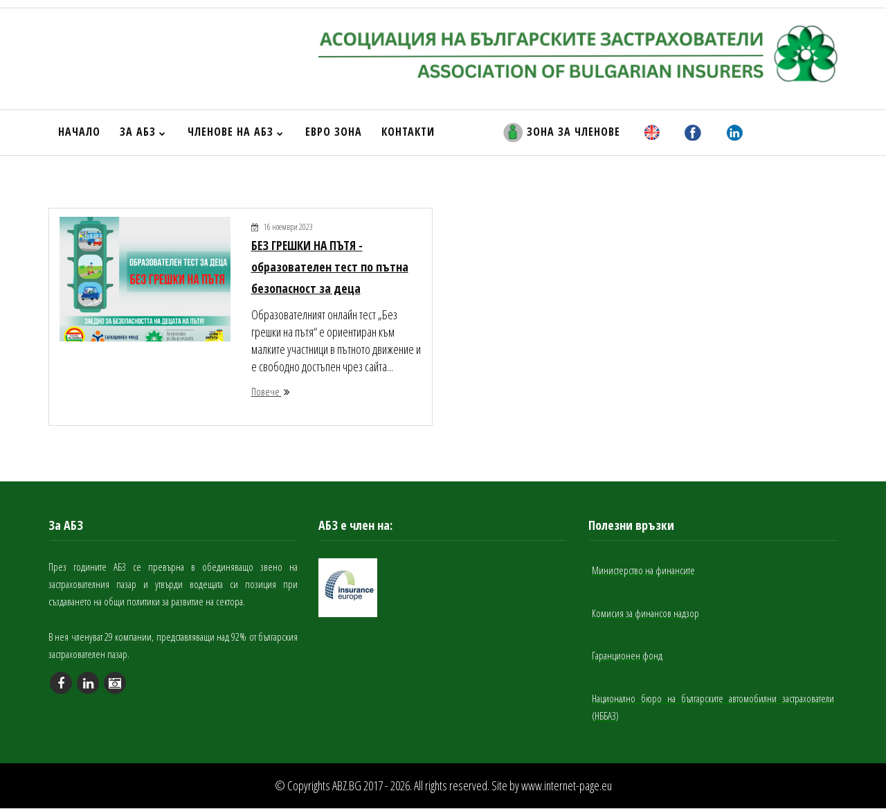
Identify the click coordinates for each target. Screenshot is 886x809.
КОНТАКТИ (408, 131)
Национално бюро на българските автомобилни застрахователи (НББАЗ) (713, 708)
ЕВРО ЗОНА (333, 131)
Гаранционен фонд (627, 657)
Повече (270, 393)
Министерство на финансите (643, 573)
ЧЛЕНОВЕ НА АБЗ (236, 131)
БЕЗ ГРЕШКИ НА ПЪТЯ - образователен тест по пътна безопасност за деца (329, 268)
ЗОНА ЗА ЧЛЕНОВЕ (561, 133)
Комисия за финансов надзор (645, 615)
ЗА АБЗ (143, 131)
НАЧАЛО (79, 131)
